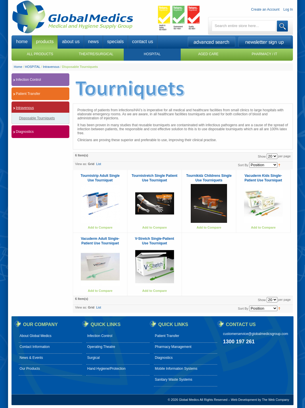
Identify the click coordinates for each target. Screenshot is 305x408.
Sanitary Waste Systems (173, 380)
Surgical (93, 358)
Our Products (30, 369)
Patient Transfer (167, 336)
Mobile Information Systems (176, 369)
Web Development (244, 399)
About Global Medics (36, 336)
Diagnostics (164, 358)
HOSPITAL (32, 66)
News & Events (31, 358)
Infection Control (99, 336)
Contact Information (35, 347)
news (93, 41)
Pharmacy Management (173, 347)
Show (262, 156)
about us (70, 41)
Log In (288, 9)
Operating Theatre (101, 347)
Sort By (243, 165)
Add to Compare (100, 227)
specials (115, 41)
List (98, 164)
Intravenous (51, 66)
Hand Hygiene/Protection (106, 369)
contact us (142, 41)
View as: (81, 164)
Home (18, 66)
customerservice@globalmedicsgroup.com (255, 334)
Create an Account (265, 9)
